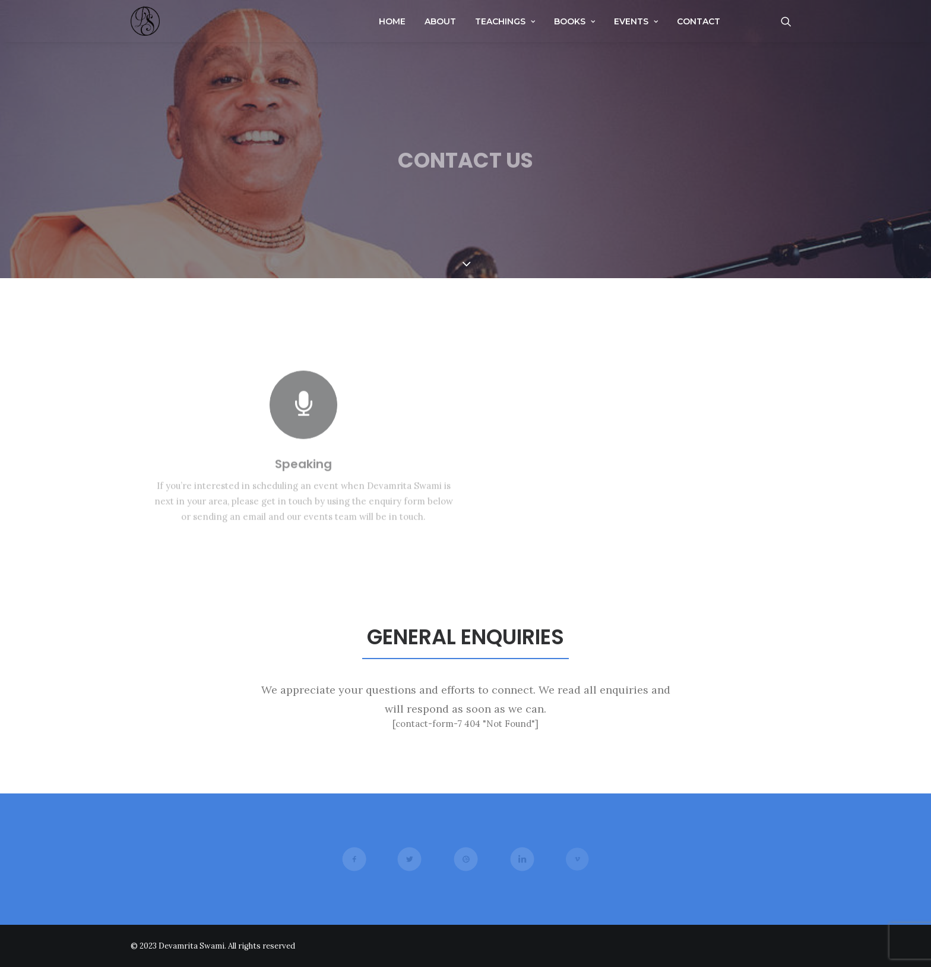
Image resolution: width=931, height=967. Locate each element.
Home (392, 21)
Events (636, 21)
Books (574, 21)
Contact (698, 21)
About (440, 21)
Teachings (505, 21)
